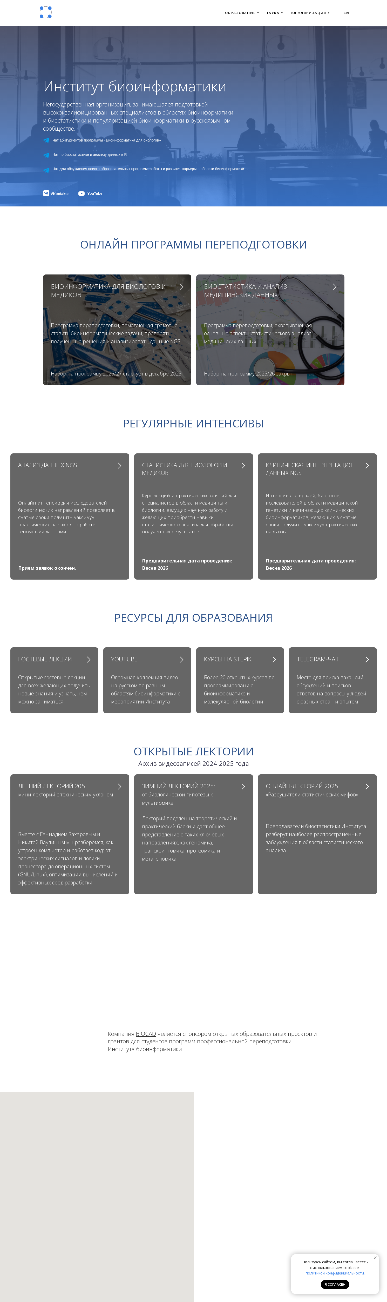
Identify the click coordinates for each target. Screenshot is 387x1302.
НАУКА (274, 12)
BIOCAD (146, 1033)
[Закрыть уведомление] (375, 1257)
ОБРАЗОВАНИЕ (242, 12)
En (346, 13)
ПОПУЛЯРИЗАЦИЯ (309, 12)
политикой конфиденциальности (335, 1273)
